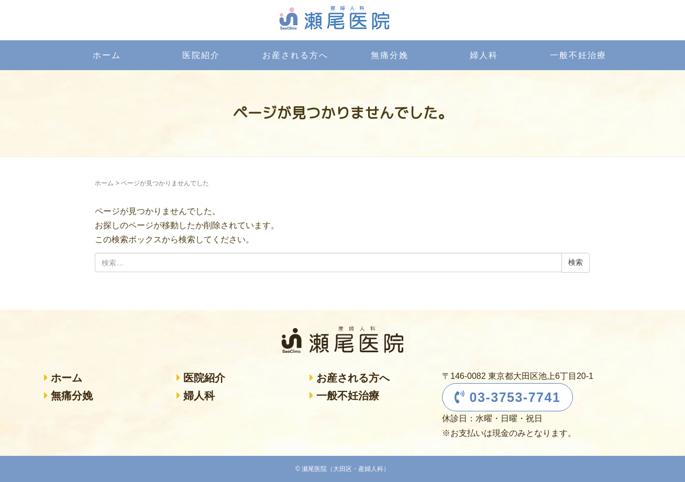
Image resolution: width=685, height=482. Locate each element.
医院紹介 (201, 55)
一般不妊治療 (578, 55)
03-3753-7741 (508, 397)
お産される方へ (295, 55)
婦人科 (484, 55)
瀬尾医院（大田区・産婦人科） (346, 469)
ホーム (107, 55)
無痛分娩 (389, 55)
